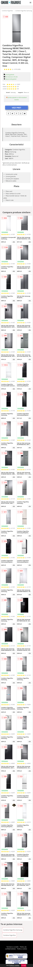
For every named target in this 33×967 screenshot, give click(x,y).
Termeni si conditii (13, 947)
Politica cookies (22, 949)
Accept (23, 965)
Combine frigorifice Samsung (23, 11)
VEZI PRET (16, 107)
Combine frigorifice (7, 11)
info (14, 242)
